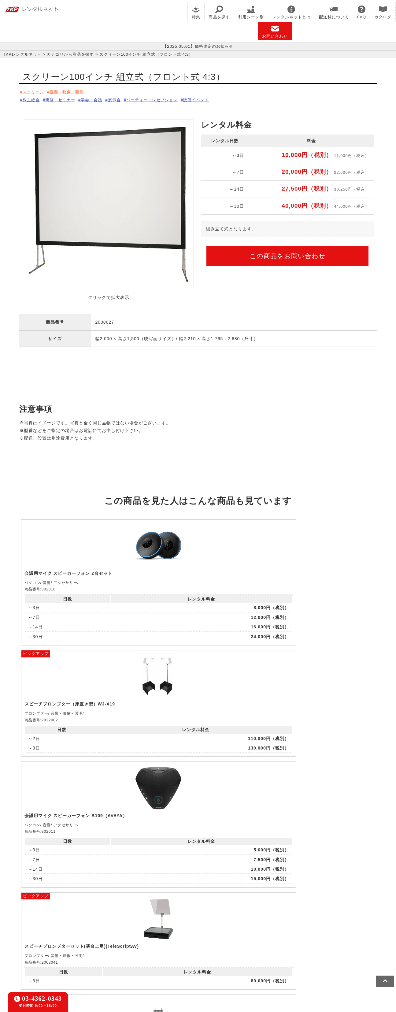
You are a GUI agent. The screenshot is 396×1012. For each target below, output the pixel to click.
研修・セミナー (64, 98)
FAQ (361, 12)
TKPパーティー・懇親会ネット (112, 944)
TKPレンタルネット (22, 54)
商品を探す (219, 12)
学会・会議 (99, 98)
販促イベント (215, 98)
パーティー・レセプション (166, 98)
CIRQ (86, 936)
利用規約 (44, 964)
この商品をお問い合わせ (288, 253)
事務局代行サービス (198, 944)
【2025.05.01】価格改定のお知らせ (198, 46)
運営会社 (190, 964)
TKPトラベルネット (284, 944)
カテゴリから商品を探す (70, 54)
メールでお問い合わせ (198, 861)
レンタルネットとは (291, 12)
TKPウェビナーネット (269, 936)
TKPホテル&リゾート (183, 936)
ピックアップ (125, 520)
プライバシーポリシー (80, 964)
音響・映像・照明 (71, 91)
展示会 (124, 98)
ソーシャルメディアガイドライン (141, 964)
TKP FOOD (161, 944)
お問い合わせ (275, 32)
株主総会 (32, 98)
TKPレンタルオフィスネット (126, 936)
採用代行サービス (241, 944)
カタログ (382, 12)
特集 (196, 12)
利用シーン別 (251, 12)
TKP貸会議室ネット (55, 936)
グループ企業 (217, 964)
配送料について (334, 12)
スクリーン (34, 91)
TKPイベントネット (317, 936)
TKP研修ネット (225, 936)
